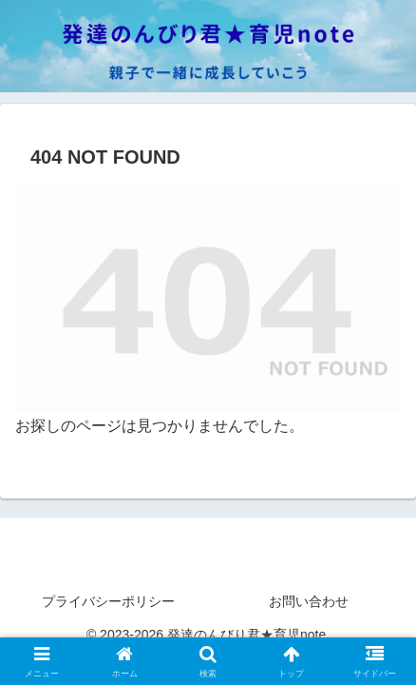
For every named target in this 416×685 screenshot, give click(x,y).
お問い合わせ (309, 601)
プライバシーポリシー (108, 601)
